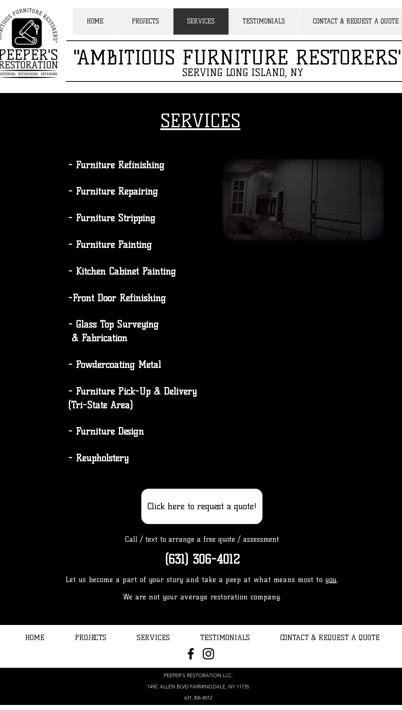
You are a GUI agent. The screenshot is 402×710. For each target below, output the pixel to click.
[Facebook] (190, 653)
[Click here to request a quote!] (201, 506)
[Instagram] (208, 653)
